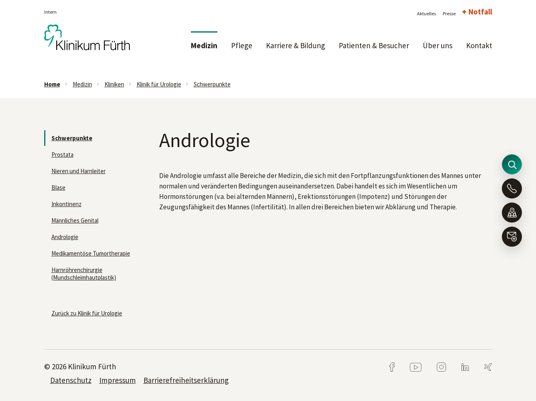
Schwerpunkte (212, 84)
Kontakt (479, 45)
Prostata (62, 154)
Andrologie (64, 237)
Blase (58, 187)
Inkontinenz (66, 204)
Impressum (117, 380)
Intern (50, 12)
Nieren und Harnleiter (78, 171)
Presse (449, 13)
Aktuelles (426, 13)
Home (52, 84)
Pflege (241, 45)
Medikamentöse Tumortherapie (90, 253)
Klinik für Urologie (159, 84)
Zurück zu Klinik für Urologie (86, 313)
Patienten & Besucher (374, 45)
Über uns (437, 45)
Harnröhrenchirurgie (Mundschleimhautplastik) (83, 273)
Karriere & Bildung (295, 45)
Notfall (480, 11)
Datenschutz (71, 380)
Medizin (204, 45)
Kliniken (114, 84)
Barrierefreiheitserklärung (186, 380)
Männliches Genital (74, 220)
